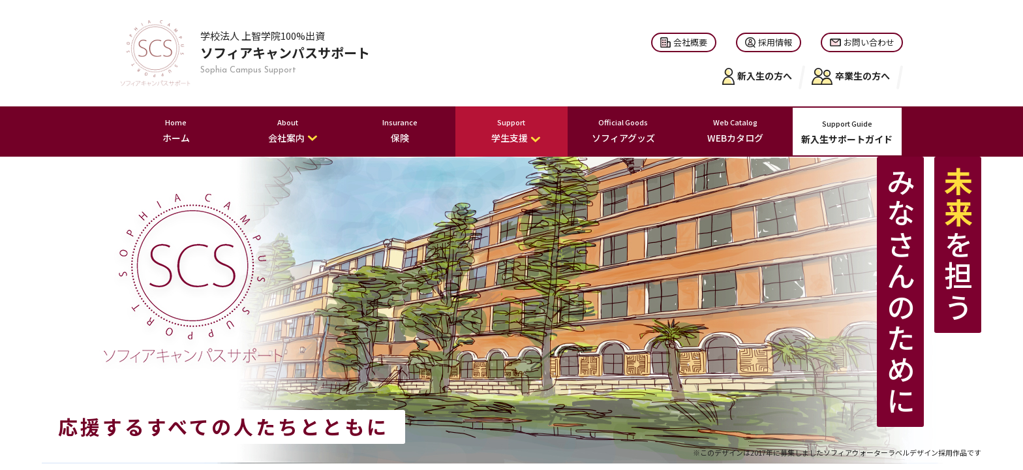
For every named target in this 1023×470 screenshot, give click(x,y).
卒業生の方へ (851, 76)
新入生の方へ (757, 76)
